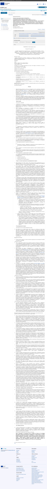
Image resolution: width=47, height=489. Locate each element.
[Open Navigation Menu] (4, 13)
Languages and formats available (18, 30)
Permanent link (4, 24)
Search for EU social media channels (21, 474)
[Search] (45, 13)
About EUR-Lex (34, 450)
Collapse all (43, 29)
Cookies (17, 480)
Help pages (17, 450)
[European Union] (3, 466)
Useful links (33, 452)
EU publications (34, 459)
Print (44, 10)
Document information (5, 20)
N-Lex (32, 461)
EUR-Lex (3, 7)
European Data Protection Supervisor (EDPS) (37, 479)
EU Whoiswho (33, 458)
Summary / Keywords (5, 21)
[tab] (29, 30)
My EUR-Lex (39, 4)
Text (2, 18)
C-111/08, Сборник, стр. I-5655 (39, 263)
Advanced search (44, 14)
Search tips (11, 14)
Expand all (39, 29)
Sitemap (17, 452)
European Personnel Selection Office (36, 481)
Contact (17, 451)
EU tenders (33, 456)
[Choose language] (17, 42)
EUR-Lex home (6, 10)
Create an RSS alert (4, 29)
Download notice (4, 25)
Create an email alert (5, 28)
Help (42, 10)
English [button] (44, 4)
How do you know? (19, 0)
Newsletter (33, 451)
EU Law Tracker (34, 462)
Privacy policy (18, 478)
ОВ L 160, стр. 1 (25, 90)
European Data (34, 455)
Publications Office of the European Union (37, 482)
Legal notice (17, 479)
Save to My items (4, 26)
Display (34, 42)
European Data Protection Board (36, 480)
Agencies (33, 483)
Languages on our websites (20, 477)
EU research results (34, 457)
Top (14, 443)
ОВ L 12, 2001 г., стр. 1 (25, 94)
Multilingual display (16, 40)
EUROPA (2, 10)
